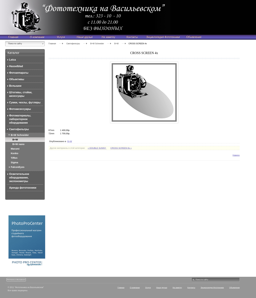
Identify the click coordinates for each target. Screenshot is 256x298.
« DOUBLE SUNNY (97, 148)
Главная (52, 43)
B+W (116, 43)
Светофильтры (73, 43)
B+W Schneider (97, 43)
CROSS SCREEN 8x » (121, 148)
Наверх (236, 155)
